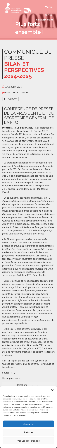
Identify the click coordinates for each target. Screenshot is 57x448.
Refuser (28, 432)
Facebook (12, 99)
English (49, 15)
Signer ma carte (44, 20)
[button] (52, 390)
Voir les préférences (28, 440)
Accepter (28, 424)
